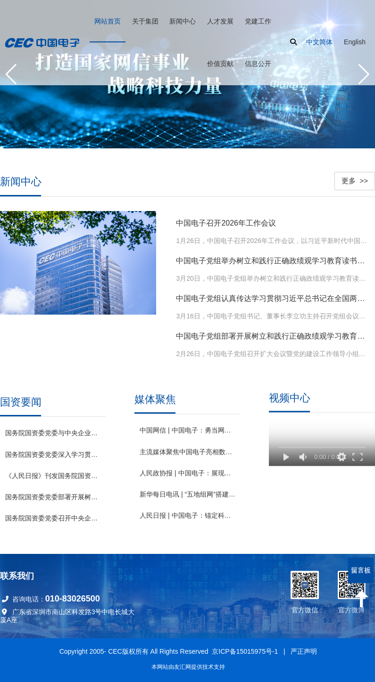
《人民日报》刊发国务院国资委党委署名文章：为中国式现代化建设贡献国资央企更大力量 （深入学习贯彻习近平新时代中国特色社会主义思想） (53, 472)
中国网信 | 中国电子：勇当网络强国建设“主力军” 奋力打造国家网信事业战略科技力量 (187, 429)
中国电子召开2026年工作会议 (226, 221)
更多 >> (355, 178)
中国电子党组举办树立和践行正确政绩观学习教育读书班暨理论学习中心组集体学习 (272, 258)
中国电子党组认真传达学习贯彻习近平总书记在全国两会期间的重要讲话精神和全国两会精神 (272, 296)
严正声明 (304, 651)
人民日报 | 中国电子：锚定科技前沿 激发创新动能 (187, 514)
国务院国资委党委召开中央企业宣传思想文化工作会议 (53, 515)
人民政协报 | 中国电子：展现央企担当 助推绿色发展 (187, 472)
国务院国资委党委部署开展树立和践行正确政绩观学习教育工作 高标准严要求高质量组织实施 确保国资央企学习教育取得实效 (53, 493)
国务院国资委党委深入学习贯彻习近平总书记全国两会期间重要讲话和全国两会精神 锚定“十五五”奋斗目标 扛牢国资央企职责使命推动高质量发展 (53, 451)
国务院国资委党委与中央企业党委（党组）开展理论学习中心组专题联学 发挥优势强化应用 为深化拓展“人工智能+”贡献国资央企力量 (53, 429)
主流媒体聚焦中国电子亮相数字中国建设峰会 (187, 451)
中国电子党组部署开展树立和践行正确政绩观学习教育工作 (272, 333)
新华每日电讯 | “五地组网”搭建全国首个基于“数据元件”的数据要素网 (187, 493)
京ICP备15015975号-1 (245, 651)
